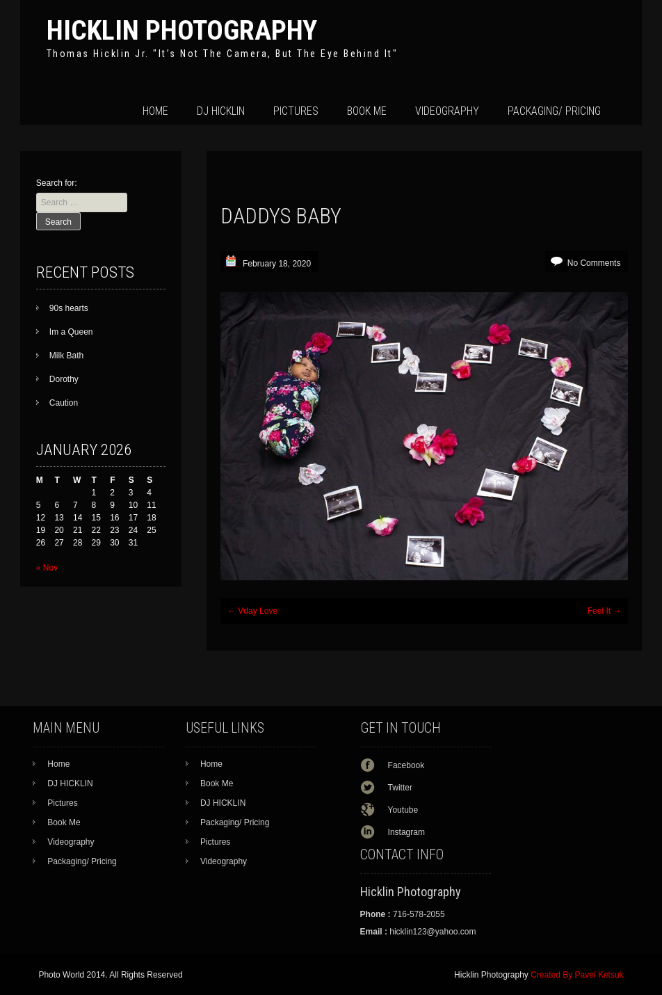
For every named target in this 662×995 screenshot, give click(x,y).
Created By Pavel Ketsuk (577, 975)
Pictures (295, 111)
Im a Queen (71, 332)
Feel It (605, 611)
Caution (63, 403)
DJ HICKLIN (221, 111)
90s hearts (68, 308)
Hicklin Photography (182, 30)
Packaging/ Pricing (554, 111)
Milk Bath (66, 355)
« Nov (47, 568)
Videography (447, 111)
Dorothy (64, 379)
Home (155, 111)
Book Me (367, 111)
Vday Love (252, 611)
